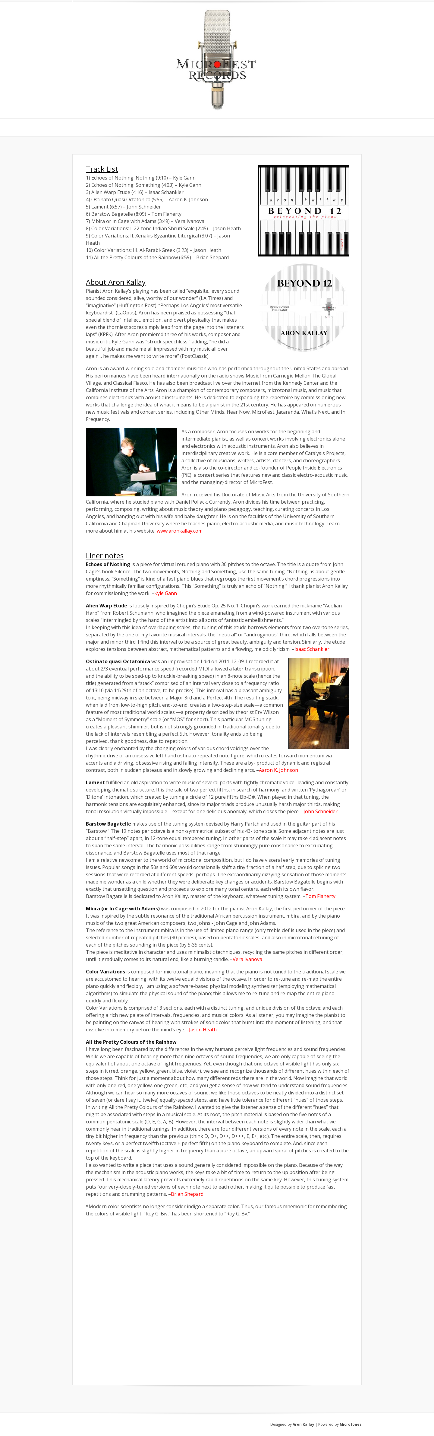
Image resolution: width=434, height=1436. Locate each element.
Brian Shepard (187, 1194)
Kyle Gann (165, 593)
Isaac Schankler (311, 649)
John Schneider (320, 811)
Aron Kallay (303, 1424)
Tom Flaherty (320, 896)
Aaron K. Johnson (278, 770)
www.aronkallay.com (180, 530)
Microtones (351, 1424)
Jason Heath (203, 1029)
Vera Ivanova (247, 959)
